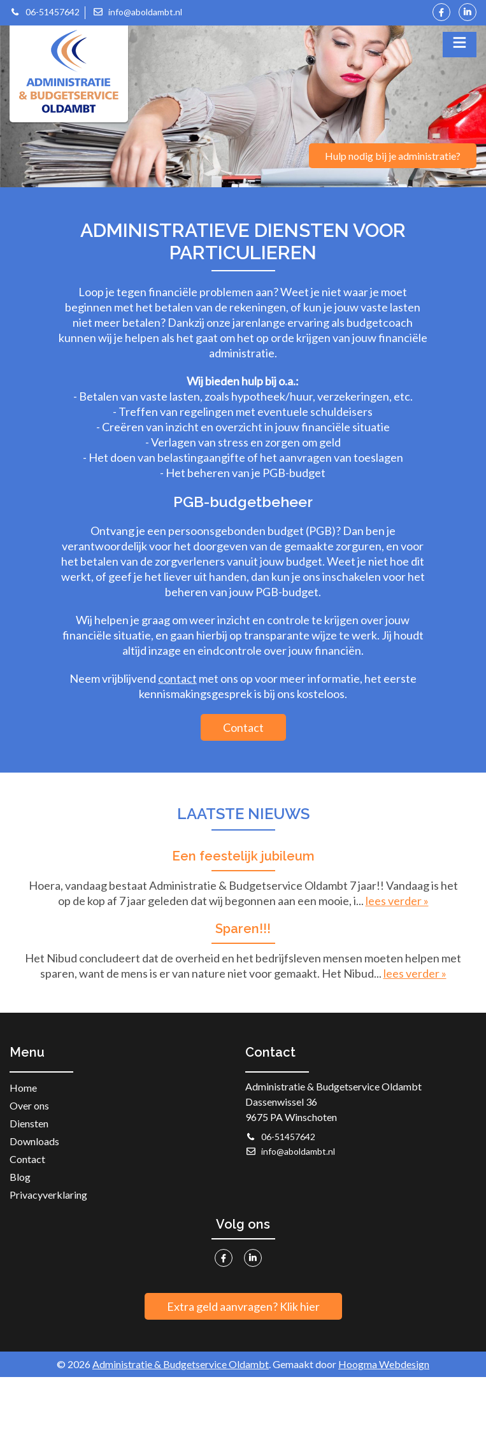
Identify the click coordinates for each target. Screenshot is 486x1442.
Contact (243, 727)
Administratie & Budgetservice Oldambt (180, 1364)
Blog (20, 1177)
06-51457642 (45, 11)
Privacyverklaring (48, 1195)
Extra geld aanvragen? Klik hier (243, 1306)
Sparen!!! (243, 928)
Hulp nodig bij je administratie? (393, 156)
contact (177, 678)
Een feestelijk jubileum (243, 856)
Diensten (29, 1123)
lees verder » (397, 901)
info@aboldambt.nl (137, 11)
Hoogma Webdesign (383, 1364)
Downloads (34, 1141)
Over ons (29, 1105)
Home (23, 1088)
